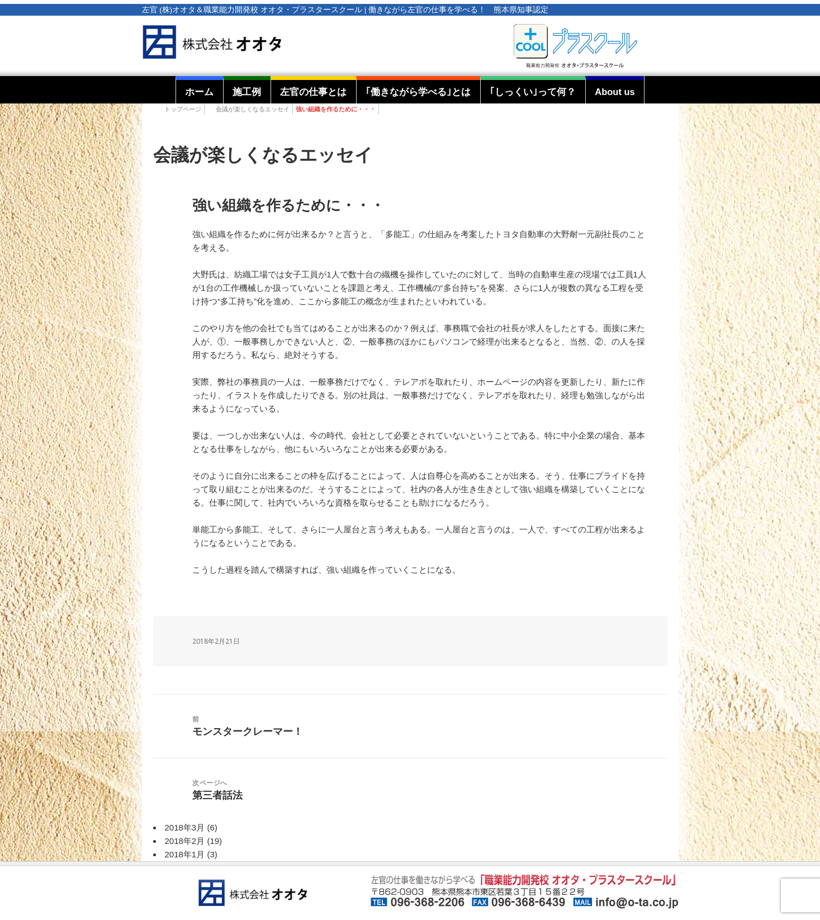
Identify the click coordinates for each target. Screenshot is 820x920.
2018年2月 (185, 841)
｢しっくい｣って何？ (533, 92)
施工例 (247, 92)
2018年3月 (185, 827)
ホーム (199, 92)
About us (615, 92)
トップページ (182, 109)
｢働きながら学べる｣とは (418, 92)
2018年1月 (185, 854)
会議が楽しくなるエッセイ (253, 109)
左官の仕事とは (313, 92)
